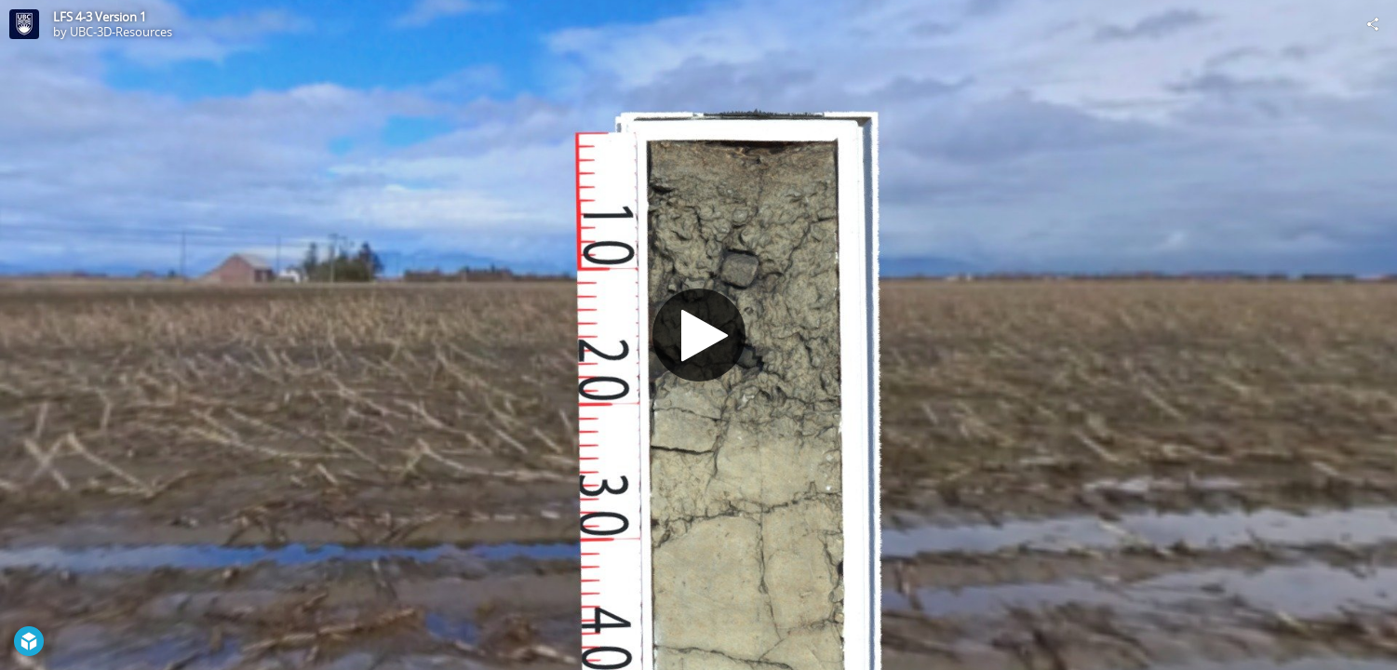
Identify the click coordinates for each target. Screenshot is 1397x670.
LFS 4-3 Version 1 (99, 16)
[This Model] (24, 24)
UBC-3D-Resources (121, 31)
